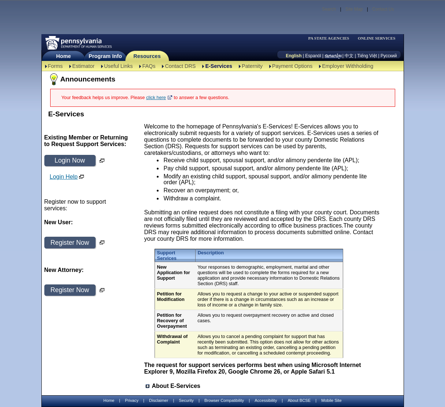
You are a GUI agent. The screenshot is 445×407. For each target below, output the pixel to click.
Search (329, 9)
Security (186, 400)
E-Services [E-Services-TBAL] (218, 66)
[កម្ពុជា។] (333, 55)
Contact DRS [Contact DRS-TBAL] (180, 66)
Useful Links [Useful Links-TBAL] (118, 66)
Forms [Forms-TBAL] (55, 66)
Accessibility (266, 400)
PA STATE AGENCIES (328, 38)
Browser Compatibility (224, 400)
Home (63, 56)
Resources (147, 56)
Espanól (313, 55)
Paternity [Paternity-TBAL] (252, 66)
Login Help (64, 177)
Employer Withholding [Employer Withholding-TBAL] (347, 66)
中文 (349, 55)
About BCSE (299, 400)
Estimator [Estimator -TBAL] (83, 66)
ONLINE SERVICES (377, 38)
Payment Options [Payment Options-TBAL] (292, 66)
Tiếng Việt (367, 55)
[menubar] (331, 38)
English (293, 55)
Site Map (354, 9)
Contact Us (383, 9)
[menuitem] (331, 38)
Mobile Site (331, 400)
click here (156, 97)
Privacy (131, 401)
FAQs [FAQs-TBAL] (148, 66)
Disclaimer (158, 400)
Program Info (105, 56)
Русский (389, 55)
